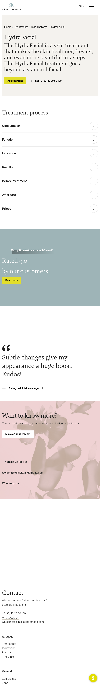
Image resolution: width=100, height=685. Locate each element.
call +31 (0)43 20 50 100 (48, 80)
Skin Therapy (39, 27)
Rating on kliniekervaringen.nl (26, 388)
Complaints (9, 678)
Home (7, 27)
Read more (11, 280)
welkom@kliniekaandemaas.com (22, 472)
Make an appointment (17, 434)
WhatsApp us (10, 617)
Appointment (15, 80)
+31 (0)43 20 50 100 (14, 462)
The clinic (8, 656)
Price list (7, 652)
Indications (8, 648)
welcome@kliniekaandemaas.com (23, 621)
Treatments (21, 27)
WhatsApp (9, 483)
